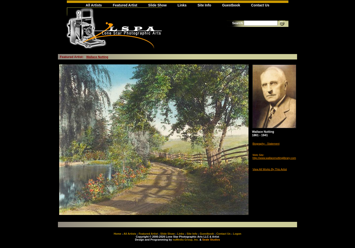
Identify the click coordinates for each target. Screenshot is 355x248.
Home (117, 233)
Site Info (204, 5)
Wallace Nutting (97, 57)
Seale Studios (211, 239)
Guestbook (231, 5)
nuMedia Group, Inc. (186, 239)
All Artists (94, 5)
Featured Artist (125, 5)
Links (182, 5)
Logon (237, 233)
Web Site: (258, 154)
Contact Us (260, 5)
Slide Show (157, 5)
